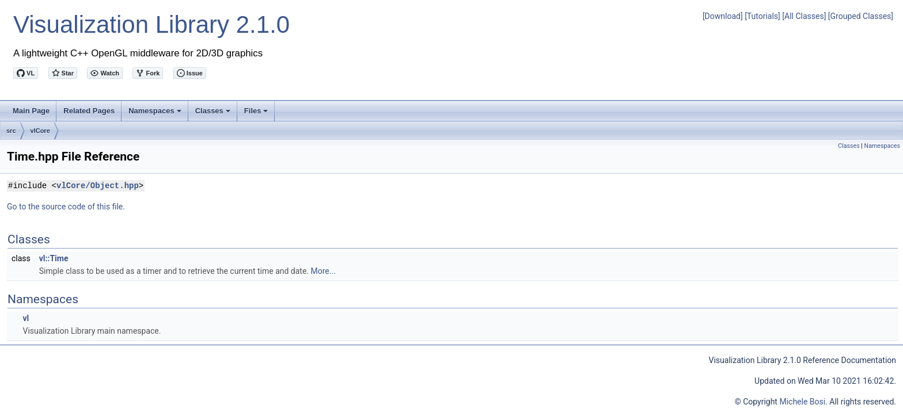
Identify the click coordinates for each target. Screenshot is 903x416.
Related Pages (89, 110)
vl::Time (54, 258)
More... (323, 271)
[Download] (723, 16)
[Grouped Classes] (860, 16)
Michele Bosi (802, 401)
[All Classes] (804, 16)
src (11, 130)
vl (25, 318)
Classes (213, 113)
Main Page (31, 110)
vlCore (40, 130)
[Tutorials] (762, 16)
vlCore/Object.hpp (97, 185)
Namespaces (155, 113)
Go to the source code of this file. (66, 206)
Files (257, 113)
